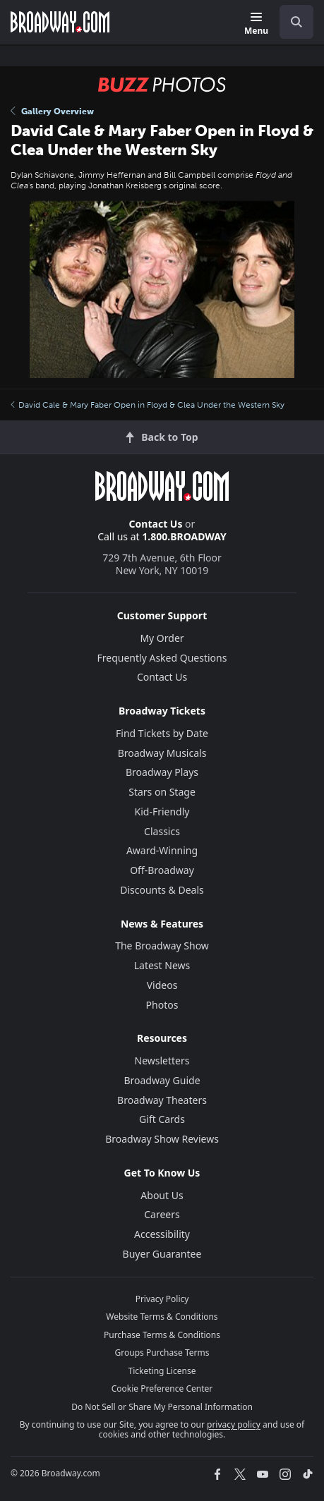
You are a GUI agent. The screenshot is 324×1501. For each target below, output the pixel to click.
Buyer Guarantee (162, 1253)
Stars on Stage (162, 791)
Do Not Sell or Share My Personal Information (162, 1407)
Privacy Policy (162, 1299)
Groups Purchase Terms (162, 1353)
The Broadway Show (162, 945)
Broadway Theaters (162, 1100)
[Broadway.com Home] (60, 21)
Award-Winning (162, 850)
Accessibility (162, 1234)
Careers (161, 1214)
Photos (162, 1004)
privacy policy (233, 1424)
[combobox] (290, 22)
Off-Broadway (162, 870)
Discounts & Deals (162, 890)
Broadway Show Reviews (162, 1139)
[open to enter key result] (296, 22)
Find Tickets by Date (162, 733)
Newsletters (162, 1060)
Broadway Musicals (162, 753)
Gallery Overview (52, 111)
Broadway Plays (162, 772)
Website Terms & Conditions (161, 1317)
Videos (162, 985)
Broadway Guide (162, 1080)
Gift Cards (162, 1119)
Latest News (162, 965)
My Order (162, 638)
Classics (162, 831)
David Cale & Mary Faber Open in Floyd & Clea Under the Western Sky (147, 405)
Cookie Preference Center (162, 1388)
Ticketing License (162, 1371)
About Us (161, 1195)
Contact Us (156, 523)
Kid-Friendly (162, 811)
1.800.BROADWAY (184, 536)
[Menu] (256, 24)
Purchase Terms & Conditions (162, 1335)
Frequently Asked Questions (162, 657)
